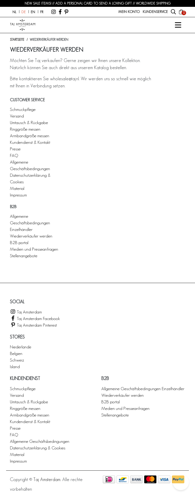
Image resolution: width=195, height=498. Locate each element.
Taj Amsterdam (26, 311)
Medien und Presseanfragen (34, 249)
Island (15, 366)
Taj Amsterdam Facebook (35, 318)
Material (17, 188)
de (23, 12)
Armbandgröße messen (29, 135)
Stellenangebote (23, 255)
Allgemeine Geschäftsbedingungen (39, 441)
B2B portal (19, 242)
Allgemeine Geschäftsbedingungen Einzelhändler (30, 223)
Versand (17, 115)
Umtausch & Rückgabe (29, 122)
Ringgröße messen (25, 129)
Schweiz (17, 359)
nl (14, 12)
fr (41, 12)
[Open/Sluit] (178, 25)
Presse (15, 148)
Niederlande (20, 346)
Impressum (18, 194)
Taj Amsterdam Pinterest (33, 325)
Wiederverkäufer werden (31, 235)
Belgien (16, 353)
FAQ (14, 155)
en (33, 12)
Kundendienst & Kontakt (30, 142)
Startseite (17, 40)
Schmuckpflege (23, 109)
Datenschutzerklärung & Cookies (37, 447)
